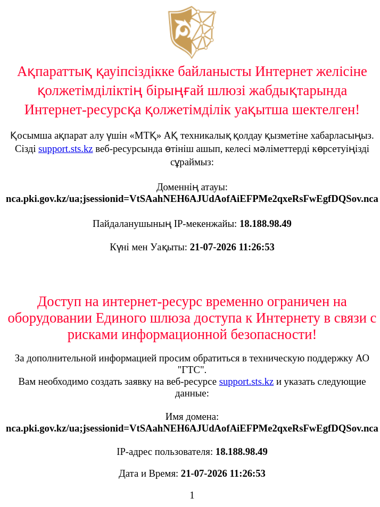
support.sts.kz (65, 148)
